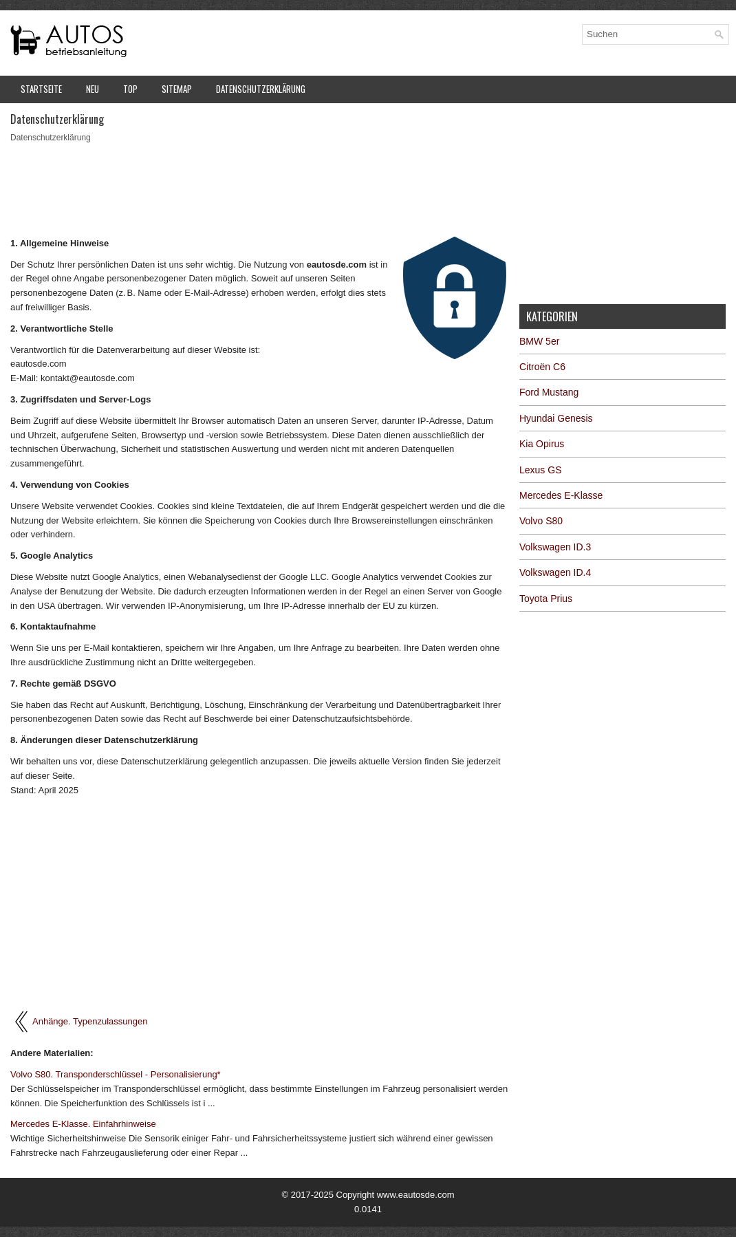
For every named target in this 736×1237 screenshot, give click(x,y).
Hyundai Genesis (556, 418)
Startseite (41, 89)
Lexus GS (540, 469)
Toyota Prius (545, 598)
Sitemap (177, 89)
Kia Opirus (541, 443)
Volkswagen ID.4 (555, 572)
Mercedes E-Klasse (561, 495)
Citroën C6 (542, 366)
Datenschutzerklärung (260, 89)
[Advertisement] (259, 188)
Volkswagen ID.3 (555, 546)
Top (130, 89)
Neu (92, 89)
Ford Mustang (548, 392)
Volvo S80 (541, 520)
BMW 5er (539, 341)
